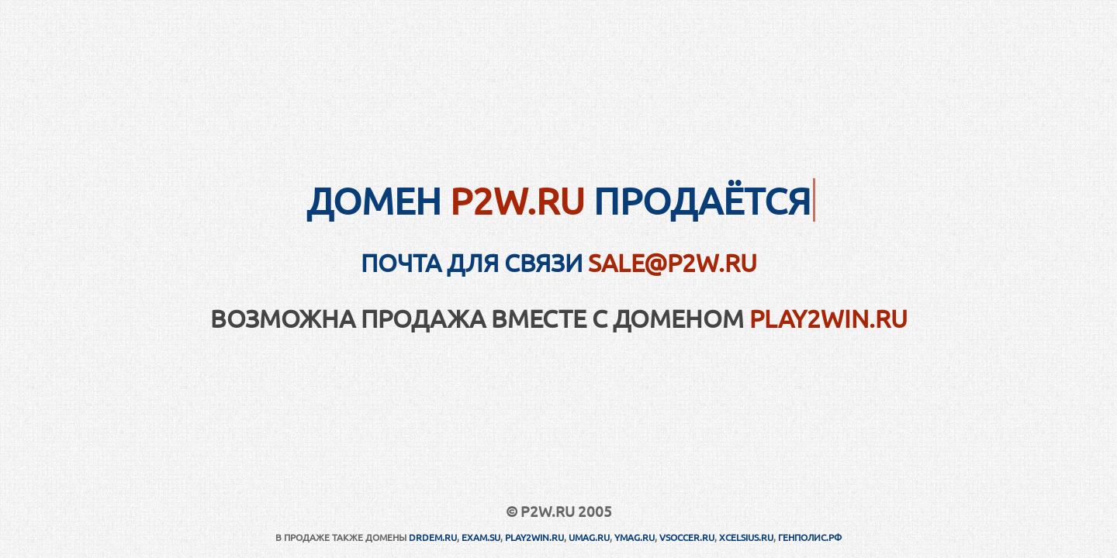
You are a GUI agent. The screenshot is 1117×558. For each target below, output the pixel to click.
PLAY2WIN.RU (828, 318)
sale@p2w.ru (672, 262)
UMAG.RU (589, 537)
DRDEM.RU (433, 537)
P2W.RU (517, 200)
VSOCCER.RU (686, 537)
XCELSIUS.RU (746, 537)
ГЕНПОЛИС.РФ (810, 537)
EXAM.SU (481, 537)
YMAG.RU (634, 537)
